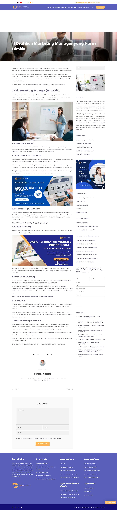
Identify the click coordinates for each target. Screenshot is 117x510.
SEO (53, 53)
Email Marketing (44, 53)
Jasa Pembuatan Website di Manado (86, 254)
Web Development (73, 53)
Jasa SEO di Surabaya (82, 205)
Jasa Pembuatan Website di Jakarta (86, 240)
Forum (80, 7)
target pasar (15, 151)
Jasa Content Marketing (82, 154)
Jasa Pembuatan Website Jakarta (69, 490)
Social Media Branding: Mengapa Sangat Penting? (33, 223)
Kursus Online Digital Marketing (92, 477)
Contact (86, 7)
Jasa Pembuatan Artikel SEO (91, 474)
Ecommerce (36, 53)
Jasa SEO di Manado (81, 212)
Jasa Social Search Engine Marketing (69, 477)
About (52, 7)
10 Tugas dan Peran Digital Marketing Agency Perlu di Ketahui (36, 296)
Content (30, 53)
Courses (64, 7)
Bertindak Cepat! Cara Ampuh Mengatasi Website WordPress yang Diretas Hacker (91, 335)
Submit (79, 304)
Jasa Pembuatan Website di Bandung (86, 247)
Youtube (63, 286)
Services (57, 7)
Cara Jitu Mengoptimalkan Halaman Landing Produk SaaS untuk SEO (89, 317)
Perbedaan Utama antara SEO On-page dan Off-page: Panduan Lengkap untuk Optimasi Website (91, 321)
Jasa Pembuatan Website (83, 143)
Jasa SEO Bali (87, 491)
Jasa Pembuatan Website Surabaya (69, 494)
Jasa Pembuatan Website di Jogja (85, 244)
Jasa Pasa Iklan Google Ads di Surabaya (87, 226)
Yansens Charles (19, 53)
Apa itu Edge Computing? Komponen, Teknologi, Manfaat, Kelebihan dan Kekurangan (90, 350)
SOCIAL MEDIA (57, 53)
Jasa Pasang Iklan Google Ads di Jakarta (87, 230)
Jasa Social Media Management (85, 151)
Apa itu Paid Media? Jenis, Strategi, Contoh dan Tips (91, 347)
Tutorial (70, 7)
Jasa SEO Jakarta (88, 495)
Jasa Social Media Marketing (84, 147)
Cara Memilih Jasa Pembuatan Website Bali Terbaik (91, 339)
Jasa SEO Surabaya (89, 488)
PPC (50, 53)
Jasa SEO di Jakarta (81, 201)
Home (47, 7)
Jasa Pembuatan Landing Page (84, 262)
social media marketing (64, 280)
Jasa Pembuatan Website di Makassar (86, 251)
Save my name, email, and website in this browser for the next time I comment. (40, 438)
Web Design (65, 53)
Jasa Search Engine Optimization (85, 140)
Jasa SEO (62, 463)
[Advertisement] (58, 20)
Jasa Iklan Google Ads (82, 222)
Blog (75, 7)
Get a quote (100, 7)
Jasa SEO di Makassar (82, 209)
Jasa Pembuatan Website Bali (67, 497)
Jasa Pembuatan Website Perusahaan (87, 258)
